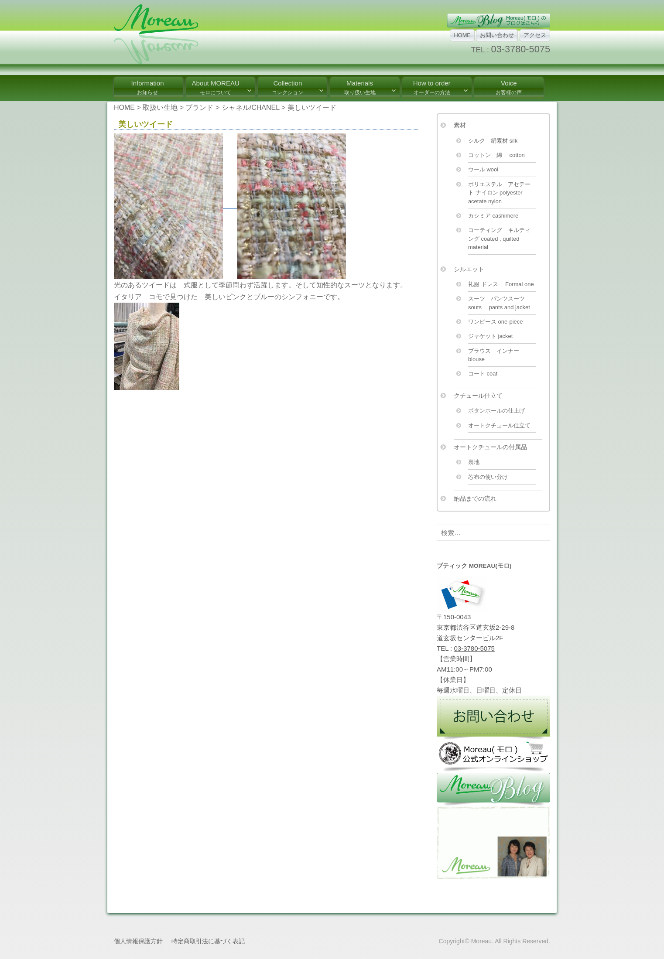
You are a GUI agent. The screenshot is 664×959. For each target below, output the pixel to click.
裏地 (473, 462)
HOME (462, 35)
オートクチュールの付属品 (490, 447)
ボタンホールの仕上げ (496, 410)
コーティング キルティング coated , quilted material (499, 238)
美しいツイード (149, 124)
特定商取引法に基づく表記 (208, 941)
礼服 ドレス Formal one (501, 284)
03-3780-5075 (520, 49)
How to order (432, 87)
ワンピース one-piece (495, 321)
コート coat (482, 373)
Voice (509, 87)
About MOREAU (216, 87)
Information (147, 87)
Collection (287, 87)
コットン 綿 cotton (496, 155)
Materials (360, 87)
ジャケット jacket (490, 336)
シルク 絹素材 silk (492, 140)
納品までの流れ (475, 498)
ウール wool (483, 169)
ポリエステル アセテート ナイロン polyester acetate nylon (499, 193)
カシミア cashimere (493, 215)
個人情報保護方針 (138, 941)
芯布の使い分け (488, 477)
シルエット (469, 269)
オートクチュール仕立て (499, 425)
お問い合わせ (497, 35)
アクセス (535, 35)
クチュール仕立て (478, 395)
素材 (460, 125)
